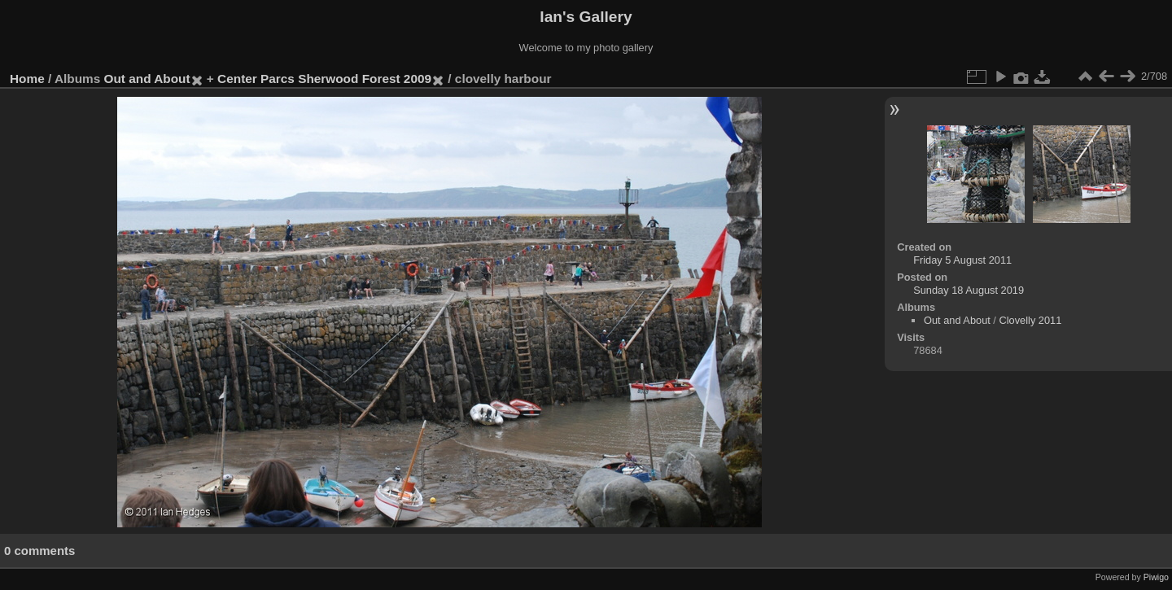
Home (27, 78)
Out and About (147, 78)
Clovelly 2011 (1030, 320)
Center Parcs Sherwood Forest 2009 (324, 78)
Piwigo (1156, 577)
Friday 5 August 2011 (962, 260)
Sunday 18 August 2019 (968, 290)
